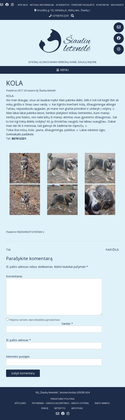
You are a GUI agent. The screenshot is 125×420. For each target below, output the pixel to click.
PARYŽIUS (112, 250)
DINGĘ (44, 408)
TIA (8, 250)
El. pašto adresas (18, 340)
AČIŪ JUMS (20, 403)
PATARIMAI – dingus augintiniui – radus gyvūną (60, 403)
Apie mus (23, 4)
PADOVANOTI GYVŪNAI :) (30, 232)
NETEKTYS (59, 408)
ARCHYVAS (77, 408)
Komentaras (14, 276)
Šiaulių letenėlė (47, 90)
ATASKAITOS (62, 4)
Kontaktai (102, 4)
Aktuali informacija (42, 4)
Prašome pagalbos (82, 4)
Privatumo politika (62, 398)
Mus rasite (117, 4)
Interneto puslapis (18, 356)
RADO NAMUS (102, 403)
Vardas (67, 324)
